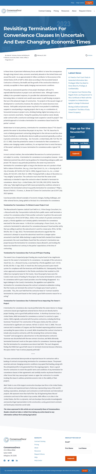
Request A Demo (85, 11)
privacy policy (75, 471)
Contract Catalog (45, 11)
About (74, 11)
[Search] (94, 11)
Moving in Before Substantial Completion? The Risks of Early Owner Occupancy (79, 109)
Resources (65, 11)
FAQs (72, 3)
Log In (89, 3)
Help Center (80, 3)
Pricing (56, 11)
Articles (90, 55)
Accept (85, 471)
